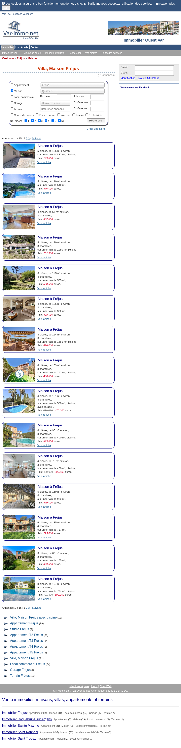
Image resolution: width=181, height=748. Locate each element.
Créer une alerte (96, 128)
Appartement (21, 85)
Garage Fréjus (20, 670)
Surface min (81, 102)
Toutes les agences (111, 53)
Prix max (79, 96)
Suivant (36, 138)
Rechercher (75, 53)
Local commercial (24, 97)
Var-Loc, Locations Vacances (17, 14)
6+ (62, 120)
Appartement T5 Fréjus (26, 652)
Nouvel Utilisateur (148, 77)
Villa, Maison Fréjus (24, 658)
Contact (35, 47)
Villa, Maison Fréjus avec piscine (33, 617)
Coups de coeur (32, 53)
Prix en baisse (47, 115)
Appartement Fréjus (24, 623)
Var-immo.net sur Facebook (134, 87)
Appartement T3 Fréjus (26, 640)
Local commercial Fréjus (27, 664)
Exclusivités (95, 115)
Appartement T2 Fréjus (26, 635)
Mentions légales (79, 686)
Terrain (18, 109)
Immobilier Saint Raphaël (20, 732)
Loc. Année (21, 47)
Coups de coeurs (24, 115)
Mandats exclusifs (54, 53)
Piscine (80, 115)
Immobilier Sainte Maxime (20, 725)
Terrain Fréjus (20, 675)
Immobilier (7, 47)
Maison (32, 58)
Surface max (81, 108)
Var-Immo (8, 58)
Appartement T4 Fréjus (26, 646)
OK (6, 7)
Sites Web (105, 686)
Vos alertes (91, 53)
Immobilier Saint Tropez (19, 738)
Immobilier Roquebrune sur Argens (27, 719)
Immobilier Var (11, 53)
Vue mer (65, 115)
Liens (94, 686)
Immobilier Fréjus (14, 712)
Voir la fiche (44, 162)
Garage (18, 103)
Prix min (45, 96)
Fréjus (21, 58)
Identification (128, 77)
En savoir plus (165, 3)
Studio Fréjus (19, 629)
